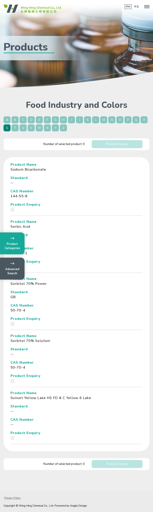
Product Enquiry (117, 144)
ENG (128, 6)
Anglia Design (78, 505)
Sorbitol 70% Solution (30, 340)
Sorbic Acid (20, 226)
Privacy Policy (12, 498)
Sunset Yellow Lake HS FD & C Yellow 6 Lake (51, 398)
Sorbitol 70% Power (29, 283)
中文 (136, 6)
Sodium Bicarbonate (28, 169)
